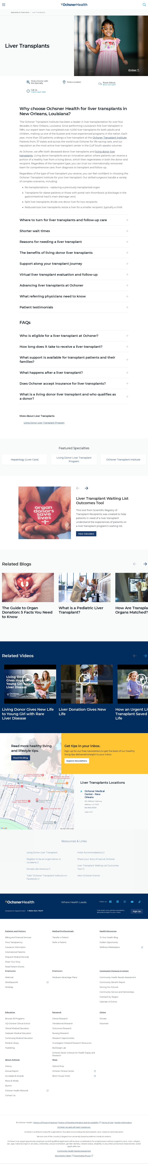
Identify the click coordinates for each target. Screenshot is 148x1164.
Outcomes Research (61, 1029)
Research (56, 1013)
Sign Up (138, 911)
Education (10, 1013)
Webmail (9, 978)
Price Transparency (14, 943)
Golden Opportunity (109, 943)
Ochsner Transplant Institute (110, 137)
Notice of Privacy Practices (45, 1123)
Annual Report (11, 1071)
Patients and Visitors (15, 932)
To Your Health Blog (109, 938)
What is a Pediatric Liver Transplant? (81, 610)
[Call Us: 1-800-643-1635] (38, 91)
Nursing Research (60, 1034)
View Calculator (86, 534)
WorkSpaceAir (11, 983)
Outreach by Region (109, 997)
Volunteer (104, 1024)
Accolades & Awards (14, 1076)
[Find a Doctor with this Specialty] (38, 82)
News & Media (11, 1081)
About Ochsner (12, 1060)
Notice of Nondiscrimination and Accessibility (78, 1123)
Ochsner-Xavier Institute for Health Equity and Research (73, 1054)
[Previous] (77, 488)
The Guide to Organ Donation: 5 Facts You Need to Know (27, 612)
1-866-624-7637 (35, 911)
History (8, 1067)
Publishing (10, 1048)
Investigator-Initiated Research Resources (71, 1044)
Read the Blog (20, 758)
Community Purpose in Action (114, 972)
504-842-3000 (90, 808)
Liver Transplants (38, 12)
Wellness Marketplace (110, 948)
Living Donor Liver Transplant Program (44, 423)
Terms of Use (107, 1123)
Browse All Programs (14, 1019)
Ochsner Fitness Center (63, 1071)
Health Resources (108, 932)
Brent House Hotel (61, 1076)
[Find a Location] (74, 82)
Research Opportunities (63, 1039)
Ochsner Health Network (16, 1091)
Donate (103, 1019)
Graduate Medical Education (18, 1034)
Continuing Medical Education (19, 1039)
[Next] (86, 488)
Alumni (8, 1086)
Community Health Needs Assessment (118, 978)
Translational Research (62, 1024)
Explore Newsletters (77, 761)
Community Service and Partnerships (117, 992)
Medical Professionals (63, 932)
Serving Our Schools (109, 987)
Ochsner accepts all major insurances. (74, 1128)
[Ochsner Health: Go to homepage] (74, 4)
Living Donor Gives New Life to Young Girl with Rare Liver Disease (28, 714)
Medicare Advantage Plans (64, 978)
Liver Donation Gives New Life (82, 712)
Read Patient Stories (14, 967)
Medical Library (12, 1044)
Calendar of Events (108, 1002)
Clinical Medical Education (17, 1029)
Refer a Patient (59, 943)
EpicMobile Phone (82, 1156)
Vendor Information (123, 1123)
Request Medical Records (17, 957)
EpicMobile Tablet (63, 1156)
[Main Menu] (3, 4)
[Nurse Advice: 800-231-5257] (110, 84)
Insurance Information (15, 948)
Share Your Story (12, 962)
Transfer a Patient (60, 938)
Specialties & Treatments (20, 12)
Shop (54, 1060)
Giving (103, 1013)
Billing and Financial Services (18, 938)
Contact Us (10, 1096)
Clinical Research (60, 1019)
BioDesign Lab (59, 1048)
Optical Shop (58, 1067)
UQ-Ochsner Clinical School (17, 1024)
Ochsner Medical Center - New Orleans (95, 794)
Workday (9, 987)
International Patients (15, 953)
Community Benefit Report (112, 983)
